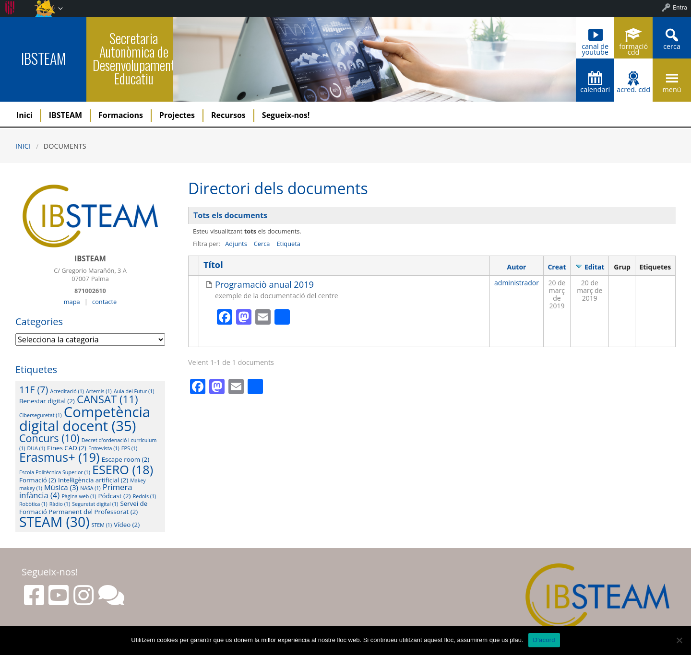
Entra (680, 7)
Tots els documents (230, 215)
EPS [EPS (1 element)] (129, 448)
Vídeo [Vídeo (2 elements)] (127, 524)
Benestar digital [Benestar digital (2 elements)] (47, 401)
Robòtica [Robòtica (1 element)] (33, 504)
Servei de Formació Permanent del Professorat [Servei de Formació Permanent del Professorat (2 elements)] (83, 507)
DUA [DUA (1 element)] (36, 448)
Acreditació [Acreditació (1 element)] (66, 391)
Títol (213, 264)
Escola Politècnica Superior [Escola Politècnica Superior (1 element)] (54, 472)
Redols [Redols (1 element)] (144, 496)
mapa (72, 301)
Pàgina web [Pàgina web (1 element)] (78, 496)
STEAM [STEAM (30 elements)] (54, 522)
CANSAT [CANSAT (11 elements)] (107, 399)
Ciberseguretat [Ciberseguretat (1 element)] (40, 415)
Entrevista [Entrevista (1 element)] (103, 448)
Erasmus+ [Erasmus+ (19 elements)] (59, 457)
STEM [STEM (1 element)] (102, 525)
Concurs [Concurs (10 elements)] (49, 438)
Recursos (228, 115)
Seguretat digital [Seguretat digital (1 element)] (95, 504)
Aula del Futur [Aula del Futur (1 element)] (134, 391)
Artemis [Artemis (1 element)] (99, 391)
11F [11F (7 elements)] (33, 389)
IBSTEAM (43, 58)
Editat (594, 266)
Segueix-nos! (286, 115)
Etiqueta (288, 243)
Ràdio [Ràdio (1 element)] (59, 504)
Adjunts (236, 243)
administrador (516, 282)
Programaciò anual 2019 (264, 284)
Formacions (120, 115)
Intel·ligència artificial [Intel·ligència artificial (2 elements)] (93, 480)
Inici (24, 115)
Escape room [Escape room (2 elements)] (125, 459)
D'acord (544, 639)
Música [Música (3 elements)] (61, 487)
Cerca (262, 243)
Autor (516, 266)
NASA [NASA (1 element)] (90, 488)
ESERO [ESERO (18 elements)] (122, 469)
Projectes (177, 115)
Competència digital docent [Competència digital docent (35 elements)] (84, 418)
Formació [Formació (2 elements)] (37, 480)
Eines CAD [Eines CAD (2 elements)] (66, 448)
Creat (557, 266)
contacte (104, 301)
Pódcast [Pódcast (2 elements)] (114, 495)
